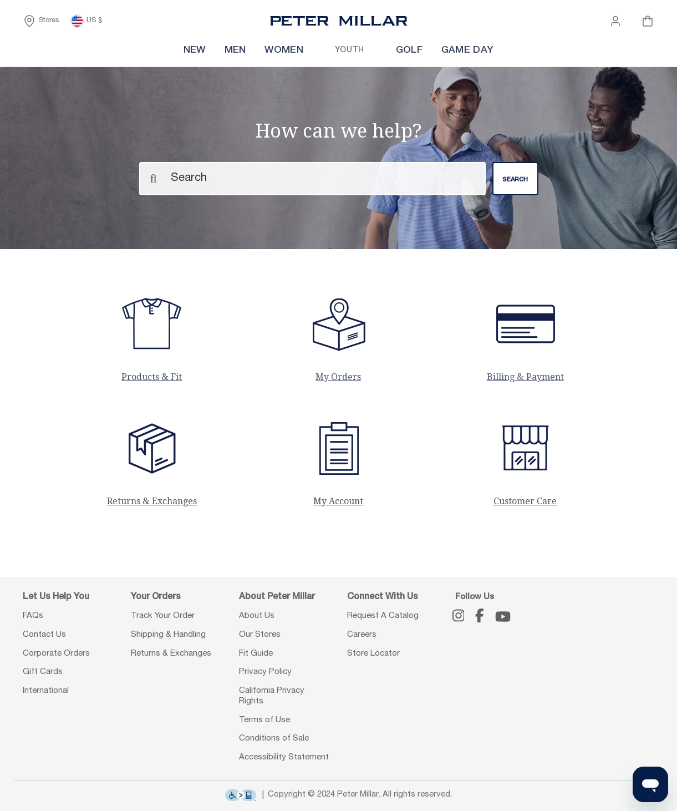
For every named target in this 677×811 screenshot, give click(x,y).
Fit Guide (256, 653)
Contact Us (44, 635)
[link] (362, 51)
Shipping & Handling (168, 635)
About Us (256, 616)
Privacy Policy (265, 672)
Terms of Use (264, 720)
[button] (615, 21)
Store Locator (373, 653)
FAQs (33, 616)
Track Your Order (163, 616)
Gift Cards (43, 672)
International (46, 691)
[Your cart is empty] (647, 21)
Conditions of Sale (274, 738)
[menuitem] (154, 51)
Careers (361, 635)
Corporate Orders (56, 653)
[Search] (312, 178)
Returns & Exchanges (171, 653)
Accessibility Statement (284, 757)
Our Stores (260, 635)
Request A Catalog (383, 616)
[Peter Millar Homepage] (338, 21)
